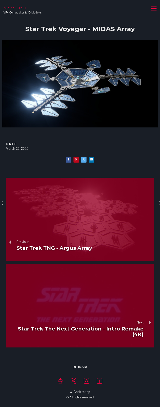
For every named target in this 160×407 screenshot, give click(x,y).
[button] (80, 367)
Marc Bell (15, 8)
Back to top (80, 392)
